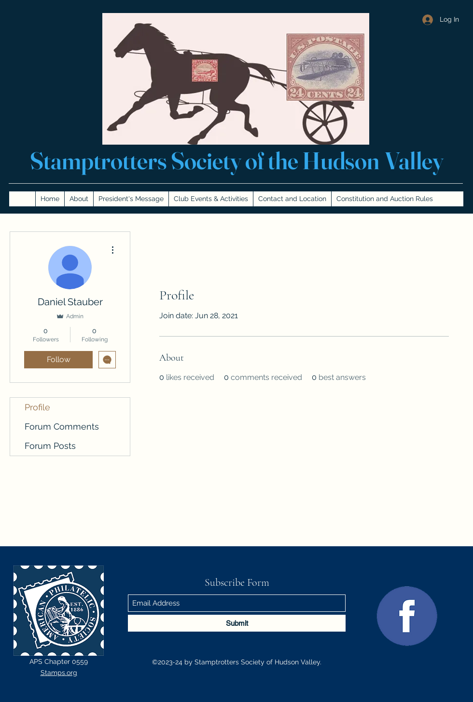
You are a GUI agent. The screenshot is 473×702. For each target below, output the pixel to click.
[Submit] (237, 623)
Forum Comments (62, 426)
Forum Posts (50, 446)
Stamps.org (59, 672)
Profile (37, 407)
